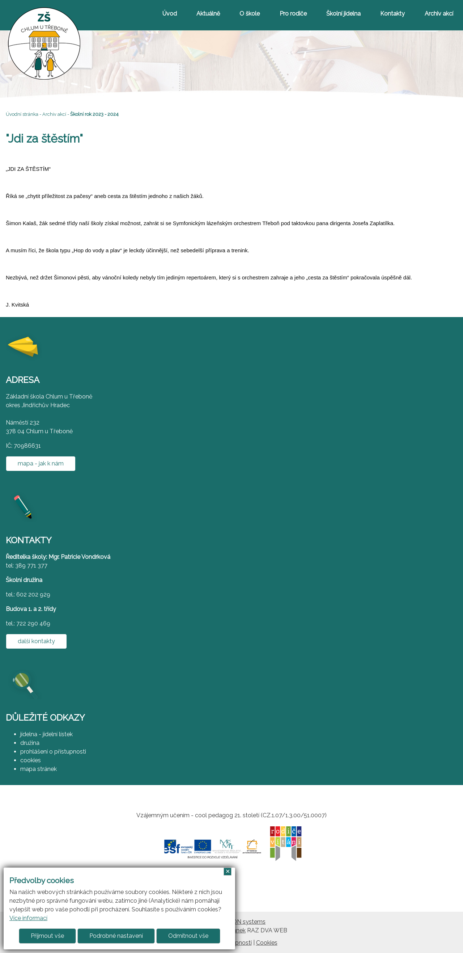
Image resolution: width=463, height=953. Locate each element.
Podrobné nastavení (116, 935)
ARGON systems (243, 921)
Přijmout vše (47, 935)
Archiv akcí (439, 13)
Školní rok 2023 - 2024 (94, 114)
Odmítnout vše (188, 935)
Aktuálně (208, 13)
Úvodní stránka (22, 114)
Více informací (28, 918)
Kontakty (392, 13)
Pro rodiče (293, 13)
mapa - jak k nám (41, 463)
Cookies (266, 942)
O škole (249, 13)
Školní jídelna (343, 13)
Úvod (169, 13)
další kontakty (36, 641)
